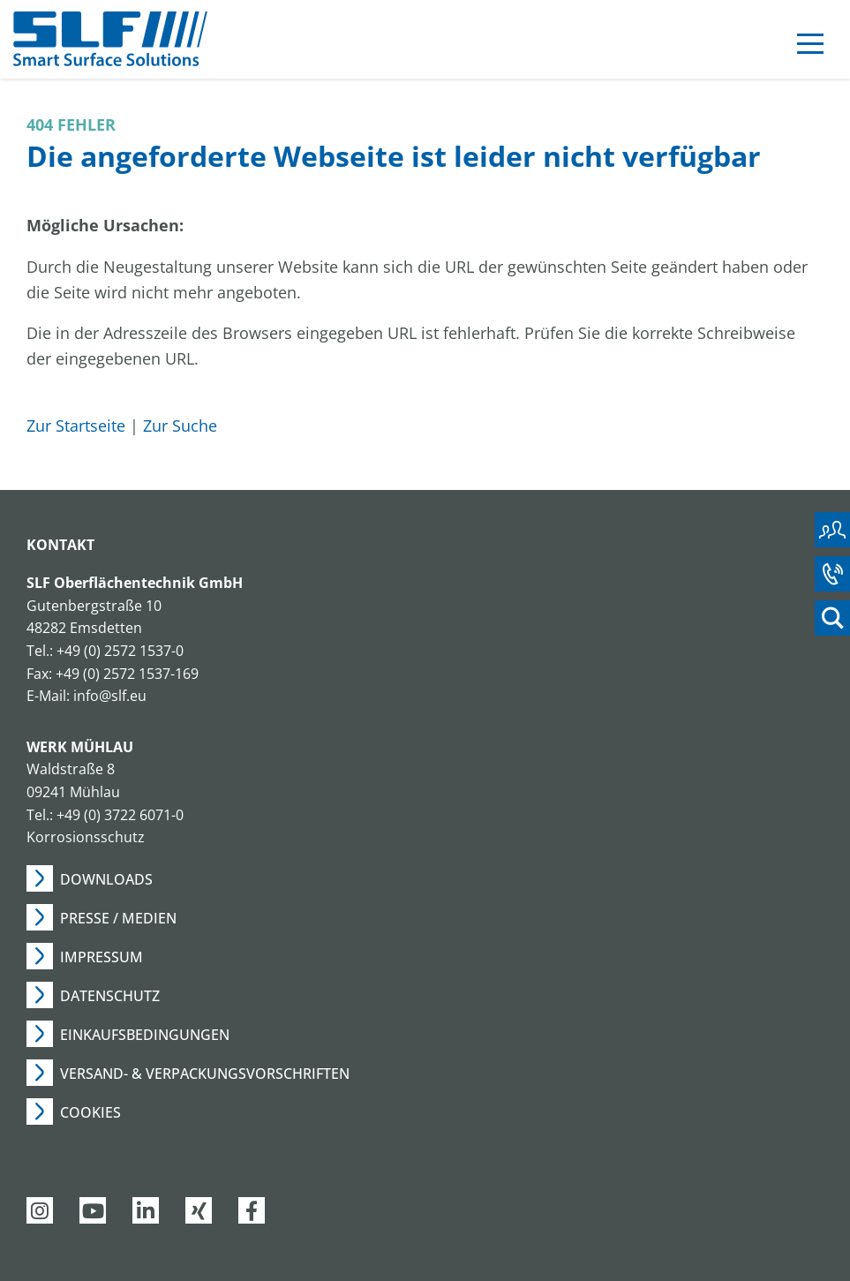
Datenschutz (110, 996)
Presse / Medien (118, 918)
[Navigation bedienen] (810, 47)
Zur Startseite (75, 425)
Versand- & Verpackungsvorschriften (205, 1073)
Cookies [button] (90, 1112)
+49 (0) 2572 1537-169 (127, 673)
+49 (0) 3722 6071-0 (120, 815)
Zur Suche (180, 425)
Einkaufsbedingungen (144, 1034)
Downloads (106, 879)
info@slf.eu (110, 695)
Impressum (101, 957)
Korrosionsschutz (85, 837)
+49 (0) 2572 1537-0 (120, 650)
